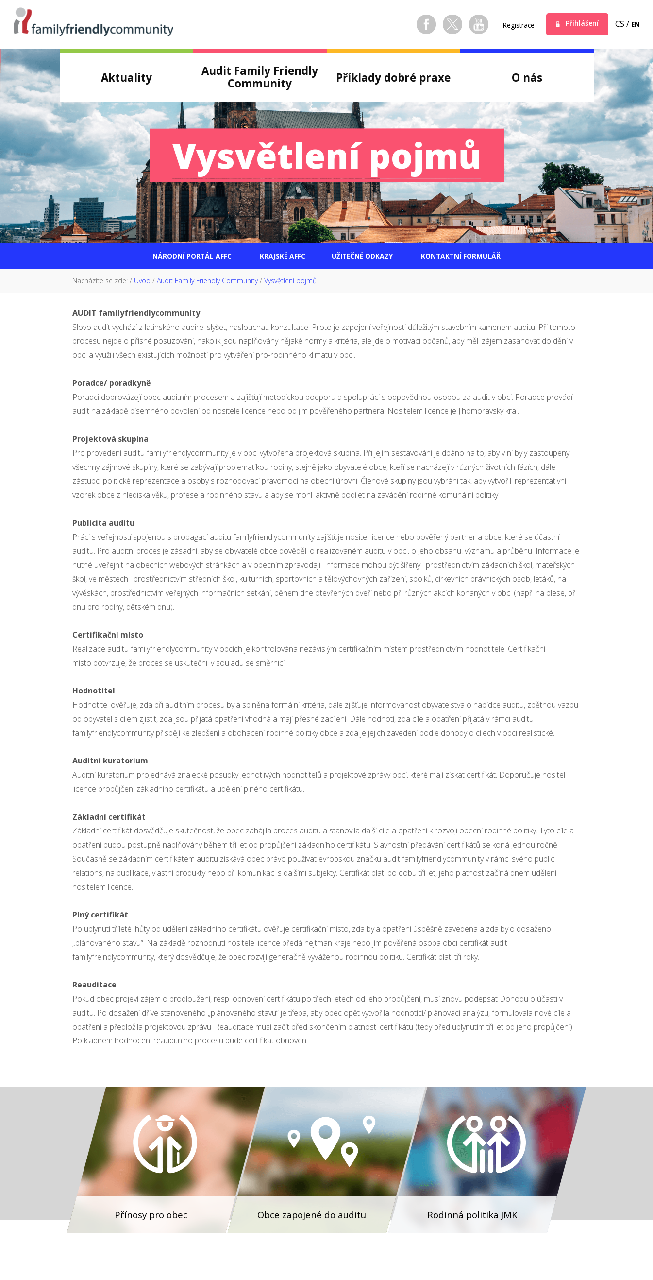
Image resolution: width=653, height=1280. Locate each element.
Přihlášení (578, 24)
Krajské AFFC (272, 257)
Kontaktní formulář (491, 257)
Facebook (413, 24)
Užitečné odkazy (369, 257)
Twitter (440, 24)
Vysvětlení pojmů (290, 283)
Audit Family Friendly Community (207, 283)
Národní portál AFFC (161, 257)
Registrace (509, 24)
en (635, 23)
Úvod (142, 283)
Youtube (466, 24)
